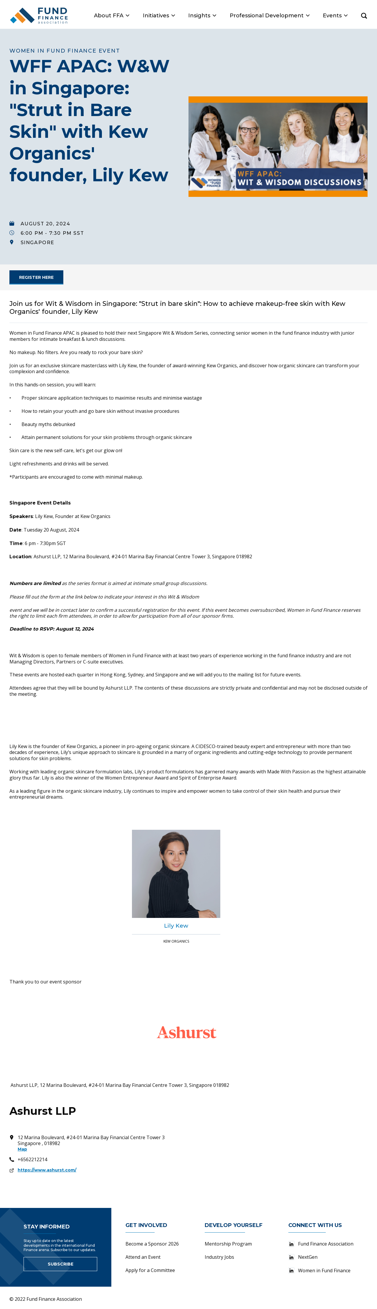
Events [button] (335, 15)
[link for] (36, 277)
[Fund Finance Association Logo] (39, 15)
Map (22, 1149)
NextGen (303, 1257)
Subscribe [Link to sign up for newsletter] (60, 1264)
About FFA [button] (111, 15)
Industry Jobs (219, 1257)
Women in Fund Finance (319, 1270)
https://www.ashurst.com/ (47, 1170)
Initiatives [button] (159, 15)
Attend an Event (143, 1257)
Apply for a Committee (150, 1270)
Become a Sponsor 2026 (152, 1244)
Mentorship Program (228, 1244)
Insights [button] (202, 15)
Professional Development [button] (270, 15)
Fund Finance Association (320, 1244)
